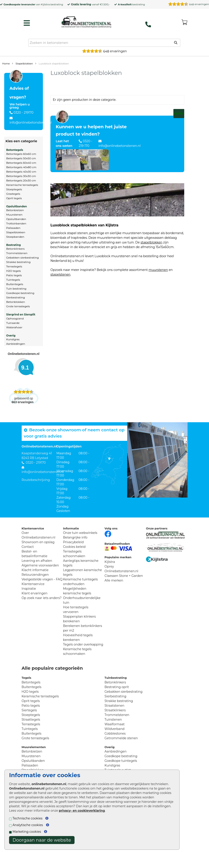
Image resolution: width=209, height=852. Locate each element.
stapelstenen (60, 274)
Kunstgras (12, 339)
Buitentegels (14, 284)
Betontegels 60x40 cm (21, 162)
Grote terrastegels (18, 306)
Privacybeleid (73, 542)
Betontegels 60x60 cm (21, 154)
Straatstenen (115, 706)
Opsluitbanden (16, 206)
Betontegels (14, 150)
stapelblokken (151, 242)
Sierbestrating (15, 297)
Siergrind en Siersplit (20, 314)
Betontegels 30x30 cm (21, 176)
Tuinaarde (12, 323)
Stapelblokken (24, 63)
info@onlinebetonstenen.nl (31, 122)
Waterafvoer (14, 327)
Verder (178, 113)
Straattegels (31, 720)
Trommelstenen (16, 253)
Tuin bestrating (16, 288)
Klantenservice (33, 584)
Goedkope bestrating (20, 293)
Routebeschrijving (36, 480)
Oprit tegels (14, 198)
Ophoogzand (15, 318)
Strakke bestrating (18, 262)
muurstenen (158, 270)
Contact (28, 547)
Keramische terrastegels (22, 185)
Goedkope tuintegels (121, 761)
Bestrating (13, 245)
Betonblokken (15, 301)
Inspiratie (29, 589)
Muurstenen (14, 214)
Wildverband (115, 729)
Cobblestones (115, 733)
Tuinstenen (113, 720)
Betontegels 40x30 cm (21, 171)
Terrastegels (14, 266)
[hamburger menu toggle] (27, 23)
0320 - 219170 (23, 113)
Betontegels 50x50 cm (21, 158)
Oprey (109, 566)
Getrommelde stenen (121, 738)
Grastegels (13, 193)
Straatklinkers (115, 710)
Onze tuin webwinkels (80, 533)
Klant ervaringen (35, 593)
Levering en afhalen (37, 561)
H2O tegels (13, 270)
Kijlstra (45, 4)
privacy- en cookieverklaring (82, 811)
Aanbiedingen (15, 343)
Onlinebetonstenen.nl (121, 571)
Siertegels (29, 710)
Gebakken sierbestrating (22, 257)
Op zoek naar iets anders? (42, 598)
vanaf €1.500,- (90, 4)
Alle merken (114, 580)
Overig (10, 335)
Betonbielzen (15, 210)
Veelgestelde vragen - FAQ (42, 579)
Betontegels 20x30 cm (21, 180)
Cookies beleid (74, 547)
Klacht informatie (35, 570)
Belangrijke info (75, 537)
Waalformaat (115, 724)
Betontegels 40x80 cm (21, 167)
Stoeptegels (14, 189)
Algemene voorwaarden (40, 565)
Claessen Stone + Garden (124, 576)
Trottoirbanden (16, 223)
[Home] (86, 22)
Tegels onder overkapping (83, 644)
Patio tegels (14, 275)
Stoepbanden (15, 236)
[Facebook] (108, 533)
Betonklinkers (15, 248)
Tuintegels (13, 279)
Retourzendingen (35, 575)
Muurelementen (34, 747)
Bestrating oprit (117, 687)
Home (6, 63)
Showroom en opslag (38, 542)
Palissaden (13, 228)
